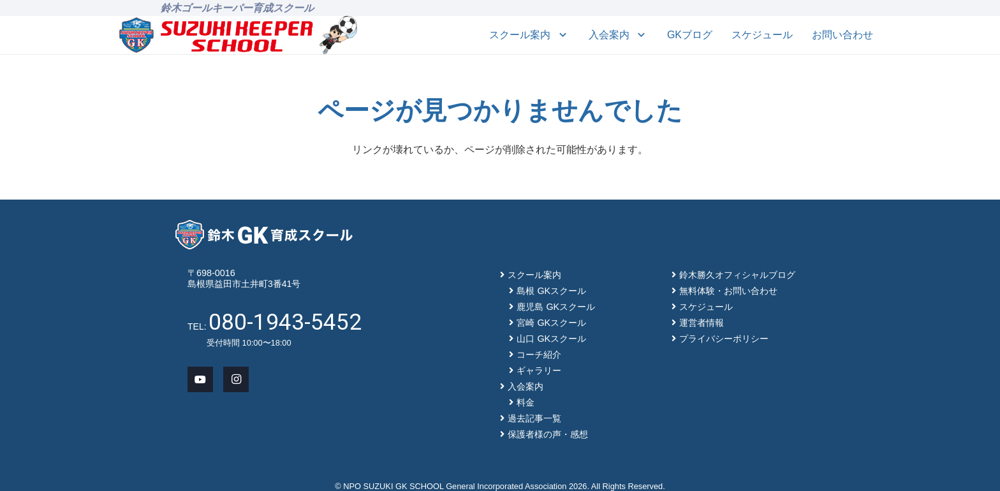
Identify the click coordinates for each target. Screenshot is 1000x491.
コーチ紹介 (539, 354)
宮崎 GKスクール (551, 323)
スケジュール (706, 307)
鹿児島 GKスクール (556, 307)
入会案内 (525, 386)
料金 (525, 402)
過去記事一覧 (534, 418)
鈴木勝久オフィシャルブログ (737, 275)
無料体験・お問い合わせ (728, 291)
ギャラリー (539, 370)
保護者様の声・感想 (548, 434)
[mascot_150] (338, 35)
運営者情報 (701, 323)
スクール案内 (534, 275)
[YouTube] (200, 379)
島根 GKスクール (551, 291)
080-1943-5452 (285, 322)
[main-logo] (215, 35)
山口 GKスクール (551, 338)
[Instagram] (236, 379)
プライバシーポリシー (723, 338)
